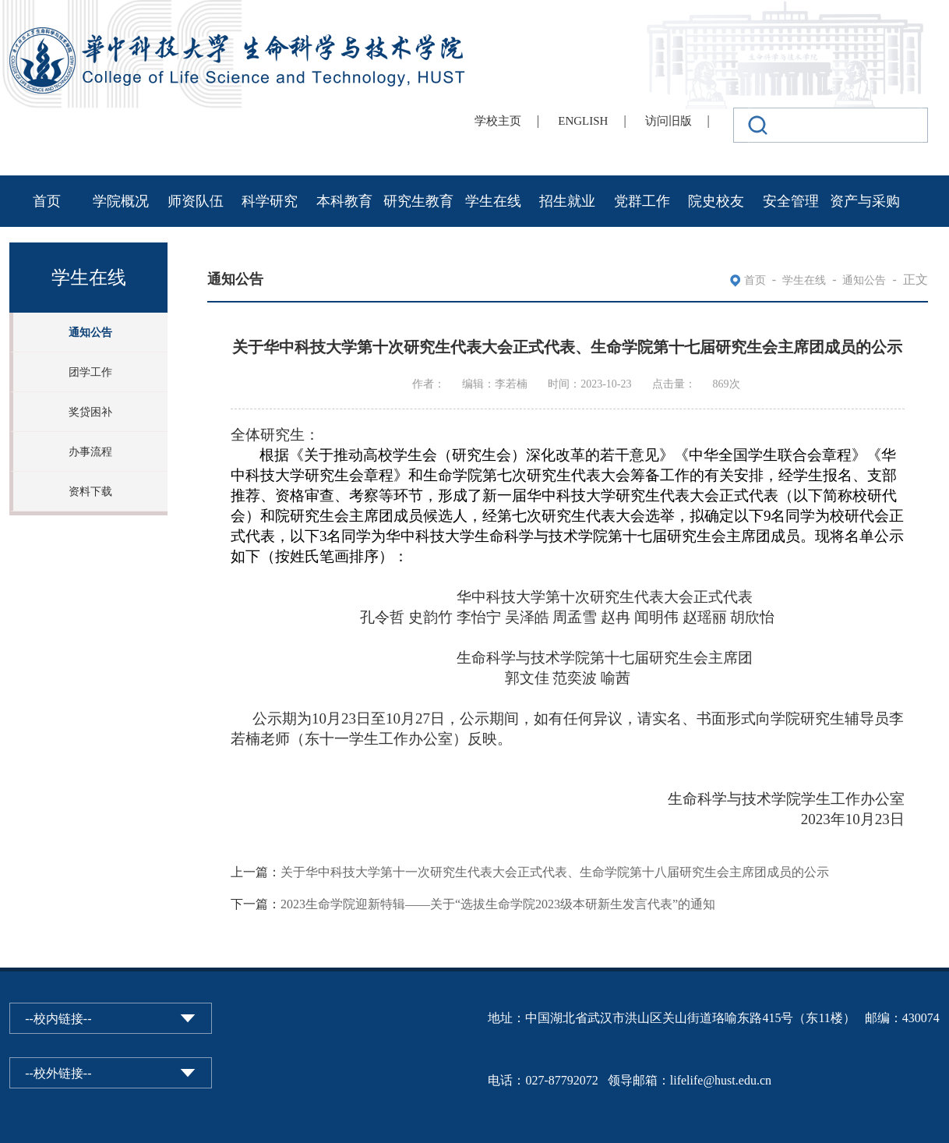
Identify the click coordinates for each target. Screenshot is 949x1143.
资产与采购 (865, 201)
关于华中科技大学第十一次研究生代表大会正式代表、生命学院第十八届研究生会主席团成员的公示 (554, 872)
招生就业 (567, 201)
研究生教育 (418, 201)
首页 (47, 201)
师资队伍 (196, 201)
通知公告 (90, 332)
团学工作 (90, 372)
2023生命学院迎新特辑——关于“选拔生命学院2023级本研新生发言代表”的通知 (497, 904)
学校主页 (497, 121)
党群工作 (642, 201)
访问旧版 (668, 121)
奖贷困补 (90, 412)
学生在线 (493, 201)
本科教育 (344, 201)
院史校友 (716, 201)
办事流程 (90, 452)
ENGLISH (583, 121)
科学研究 (270, 201)
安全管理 (791, 201)
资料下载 (90, 491)
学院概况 (121, 201)
